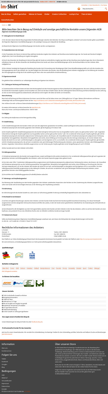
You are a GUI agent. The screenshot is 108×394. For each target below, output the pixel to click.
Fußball (36, 268)
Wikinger (97, 268)
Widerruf (4, 378)
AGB (3, 375)
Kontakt (4, 389)
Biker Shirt (6, 268)
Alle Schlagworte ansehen (9, 271)
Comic (12, 268)
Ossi (53, 268)
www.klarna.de (36, 107)
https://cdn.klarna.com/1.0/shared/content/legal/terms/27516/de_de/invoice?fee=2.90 (59, 100)
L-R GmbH (27, 391)
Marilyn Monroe (45, 268)
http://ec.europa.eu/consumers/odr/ (91, 239)
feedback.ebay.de (37, 322)
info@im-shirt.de (62, 2)
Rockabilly (72, 268)
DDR (17, 268)
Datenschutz (6, 386)
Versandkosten (7, 381)
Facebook (5, 361)
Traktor (90, 268)
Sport (84, 268)
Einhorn (23, 268)
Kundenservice (6, 351)
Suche (106, 9)
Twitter (4, 359)
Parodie (58, 268)
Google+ (4, 364)
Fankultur (29, 268)
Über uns (5, 348)
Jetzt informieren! (7, 334)
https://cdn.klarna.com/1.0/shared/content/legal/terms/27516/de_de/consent (62, 103)
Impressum (5, 383)
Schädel (78, 268)
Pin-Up (65, 268)
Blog (3, 367)
